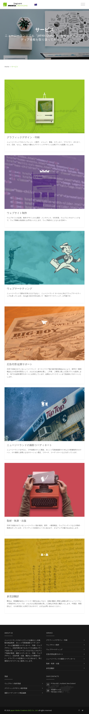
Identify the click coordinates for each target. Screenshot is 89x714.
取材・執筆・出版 (52, 663)
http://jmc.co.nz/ (56, 692)
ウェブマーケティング (54, 649)
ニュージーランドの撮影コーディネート (60, 659)
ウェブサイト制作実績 (13, 683)
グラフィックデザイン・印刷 (56, 640)
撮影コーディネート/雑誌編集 (15, 693)
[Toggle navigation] (83, 4)
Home (7, 66)
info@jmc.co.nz (56, 690)
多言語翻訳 (50, 668)
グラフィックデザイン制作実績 (16, 688)
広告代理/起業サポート (54, 654)
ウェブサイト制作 (52, 645)
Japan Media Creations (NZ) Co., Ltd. (24, 710)
